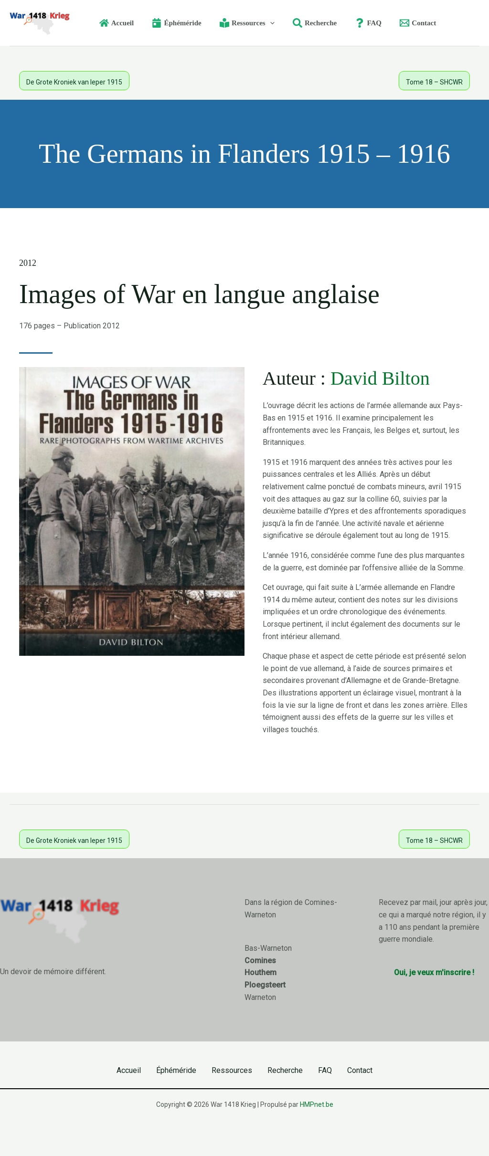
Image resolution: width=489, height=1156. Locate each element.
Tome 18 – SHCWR (434, 82)
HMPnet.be (316, 1104)
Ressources (232, 1070)
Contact (359, 1070)
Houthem (260, 972)
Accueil (129, 1070)
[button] (265, 23)
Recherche (285, 1070)
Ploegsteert (265, 984)
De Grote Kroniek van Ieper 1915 (74, 82)
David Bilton (380, 378)
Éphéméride (176, 1070)
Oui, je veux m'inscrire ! (434, 972)
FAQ (325, 1070)
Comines (260, 960)
